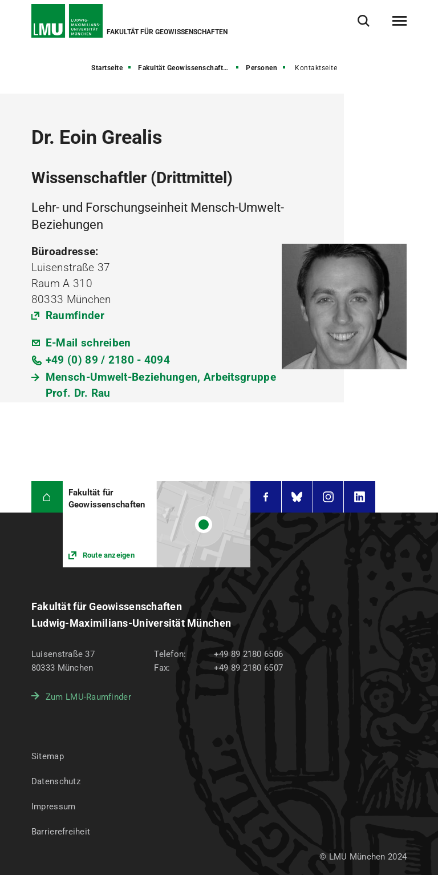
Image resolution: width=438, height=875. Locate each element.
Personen (261, 68)
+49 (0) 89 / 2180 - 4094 (108, 359)
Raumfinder (75, 315)
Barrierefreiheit (60, 831)
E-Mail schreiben (88, 342)
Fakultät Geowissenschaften (184, 68)
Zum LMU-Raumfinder (88, 697)
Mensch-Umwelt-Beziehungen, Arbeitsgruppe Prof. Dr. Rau (161, 385)
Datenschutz (55, 781)
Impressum (53, 806)
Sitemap (47, 756)
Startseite (107, 68)
